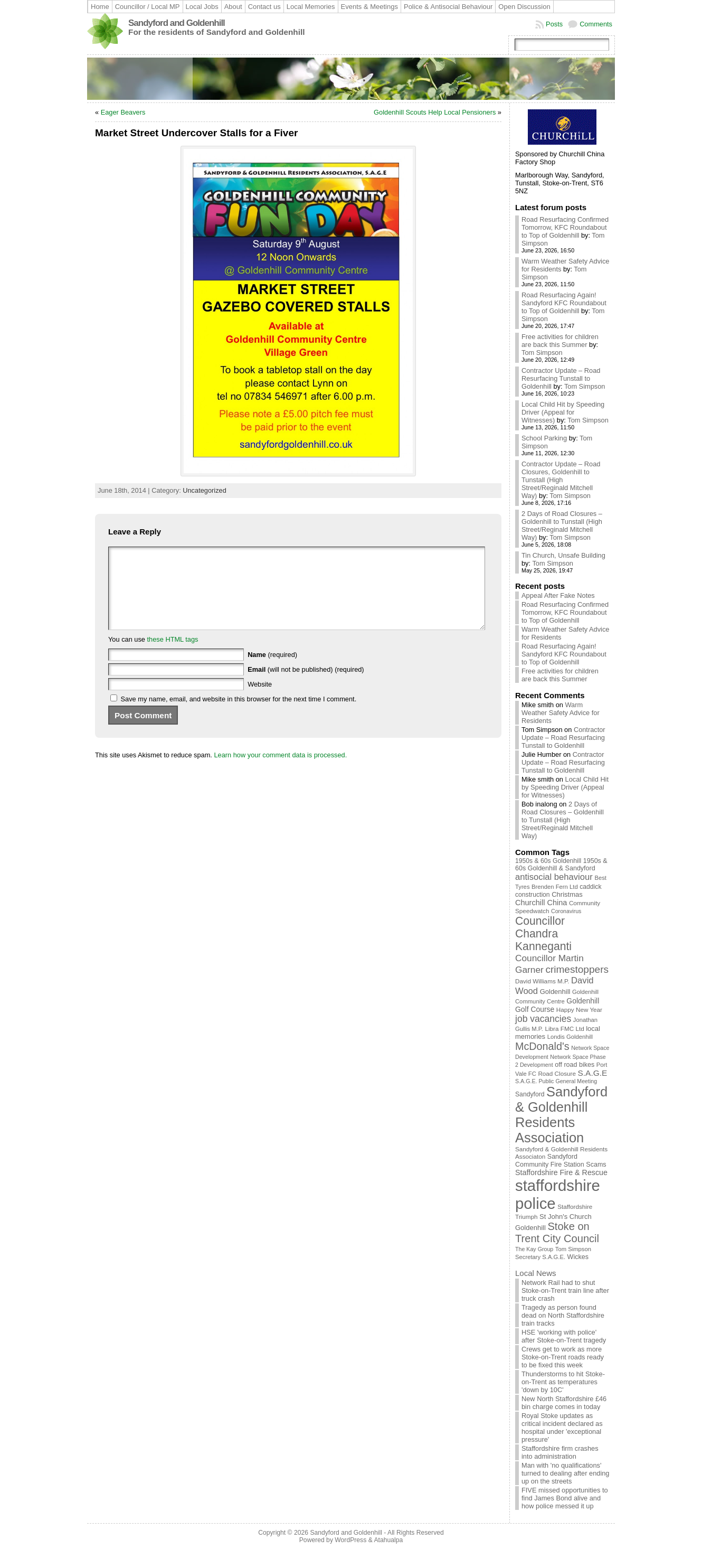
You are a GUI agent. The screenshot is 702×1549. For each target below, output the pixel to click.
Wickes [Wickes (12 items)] (578, 1257)
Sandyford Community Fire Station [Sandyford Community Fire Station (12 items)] (549, 1160)
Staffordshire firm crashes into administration (560, 1452)
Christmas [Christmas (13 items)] (567, 894)
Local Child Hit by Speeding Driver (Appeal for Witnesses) (562, 412)
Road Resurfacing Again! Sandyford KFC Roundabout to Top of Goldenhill (563, 303)
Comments (596, 24)
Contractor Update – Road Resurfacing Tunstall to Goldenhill (560, 378)
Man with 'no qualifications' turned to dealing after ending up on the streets (565, 1473)
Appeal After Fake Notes (558, 595)
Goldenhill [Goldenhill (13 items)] (555, 992)
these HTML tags (172, 655)
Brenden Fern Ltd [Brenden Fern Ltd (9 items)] (555, 887)
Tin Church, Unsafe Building (563, 555)
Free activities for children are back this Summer (560, 341)
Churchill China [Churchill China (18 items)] (541, 902)
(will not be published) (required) (306, 685)
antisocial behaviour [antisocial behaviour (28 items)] (554, 877)
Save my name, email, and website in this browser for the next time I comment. (239, 715)
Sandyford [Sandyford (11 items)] (530, 1094)
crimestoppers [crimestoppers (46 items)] (577, 969)
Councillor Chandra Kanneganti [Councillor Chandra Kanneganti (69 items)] (543, 933)
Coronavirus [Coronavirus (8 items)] (566, 911)
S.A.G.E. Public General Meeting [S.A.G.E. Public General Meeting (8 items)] (556, 1081)
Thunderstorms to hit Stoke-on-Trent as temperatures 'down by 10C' (563, 1382)
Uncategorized (204, 490)
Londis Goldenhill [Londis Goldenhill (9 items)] (570, 1037)
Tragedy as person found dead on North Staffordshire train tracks (562, 1315)
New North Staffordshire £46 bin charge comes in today (563, 1403)
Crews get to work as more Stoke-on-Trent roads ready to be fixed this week (562, 1357)
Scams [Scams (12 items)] (596, 1164)
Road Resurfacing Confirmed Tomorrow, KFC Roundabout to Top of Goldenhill (565, 227)
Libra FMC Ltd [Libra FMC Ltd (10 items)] (564, 1028)
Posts (554, 24)
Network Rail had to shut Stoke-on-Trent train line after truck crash (565, 1290)
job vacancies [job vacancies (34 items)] (543, 1018)
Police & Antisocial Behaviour (448, 7)
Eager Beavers (123, 112)
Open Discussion (524, 7)
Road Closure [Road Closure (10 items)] (557, 1073)
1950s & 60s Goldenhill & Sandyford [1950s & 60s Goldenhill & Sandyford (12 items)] (561, 864)
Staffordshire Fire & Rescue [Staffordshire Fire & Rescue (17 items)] (561, 1172)
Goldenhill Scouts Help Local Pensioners (435, 112)
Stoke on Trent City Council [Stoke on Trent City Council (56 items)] (557, 1232)
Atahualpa (388, 1540)
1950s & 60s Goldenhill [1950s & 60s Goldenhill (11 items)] (548, 861)
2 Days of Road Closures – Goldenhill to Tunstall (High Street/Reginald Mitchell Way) (561, 525)
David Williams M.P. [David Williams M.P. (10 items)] (542, 981)
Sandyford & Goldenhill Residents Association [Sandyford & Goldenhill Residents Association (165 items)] (561, 1114)
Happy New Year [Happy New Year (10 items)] (579, 1009)
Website (260, 700)
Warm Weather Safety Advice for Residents (560, 713)
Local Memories (311, 7)
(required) (272, 670)
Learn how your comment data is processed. (280, 771)
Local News (535, 1273)
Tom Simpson (542, 352)
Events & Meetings (369, 7)
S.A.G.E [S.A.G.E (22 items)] (593, 1072)
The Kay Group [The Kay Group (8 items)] (534, 1249)
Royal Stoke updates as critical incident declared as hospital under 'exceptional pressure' (562, 1427)
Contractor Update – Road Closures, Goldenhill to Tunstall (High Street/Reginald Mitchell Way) (560, 480)
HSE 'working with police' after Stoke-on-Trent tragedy (563, 1336)
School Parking (544, 438)
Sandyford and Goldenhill (176, 23)
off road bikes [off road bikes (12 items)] (574, 1064)
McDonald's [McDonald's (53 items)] (542, 1046)
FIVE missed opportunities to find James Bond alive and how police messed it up (564, 1498)
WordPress (350, 1540)
